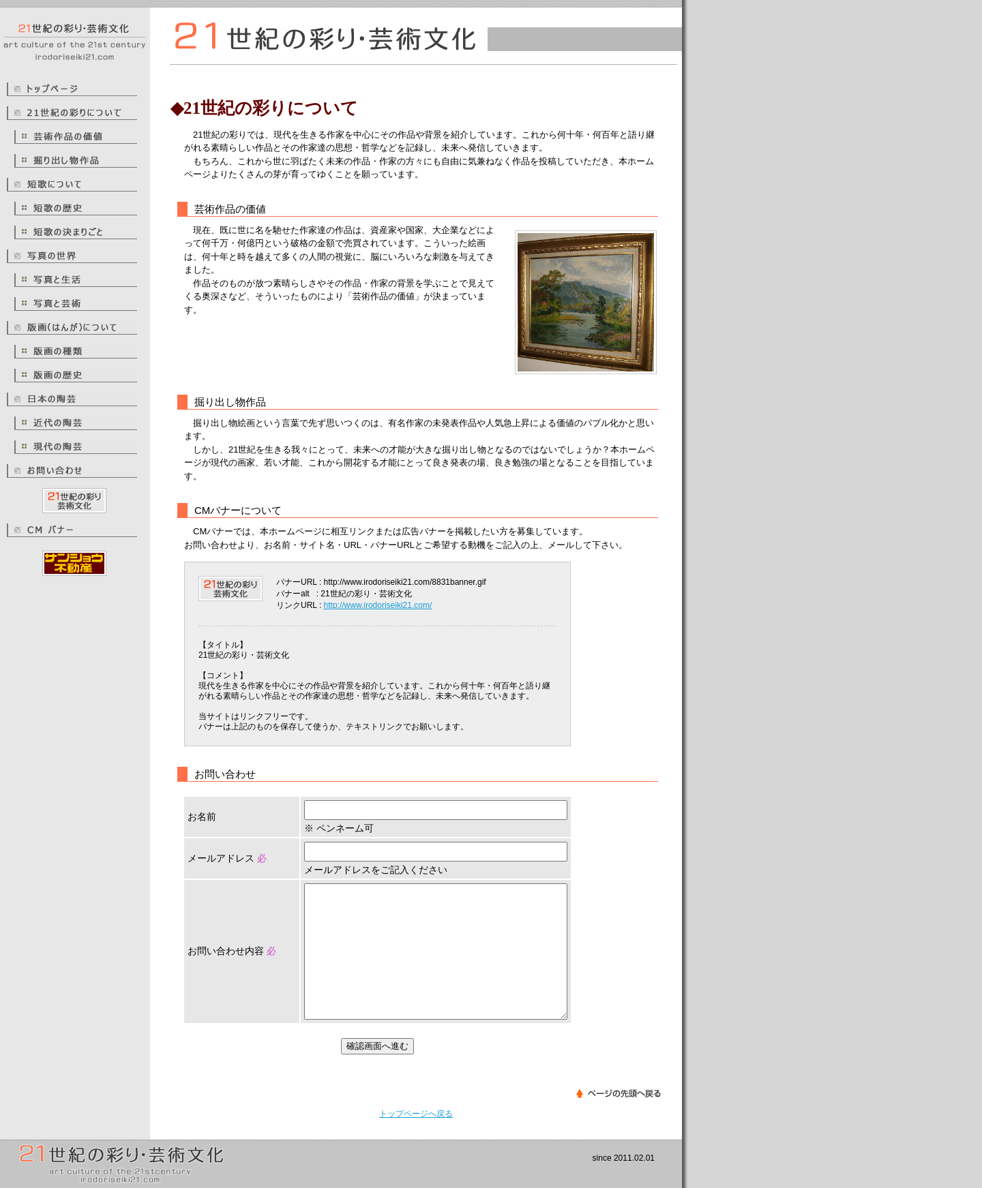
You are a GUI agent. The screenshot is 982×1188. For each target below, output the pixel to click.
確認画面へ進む (377, 1046)
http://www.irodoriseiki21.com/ (378, 605)
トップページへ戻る (416, 1113)
